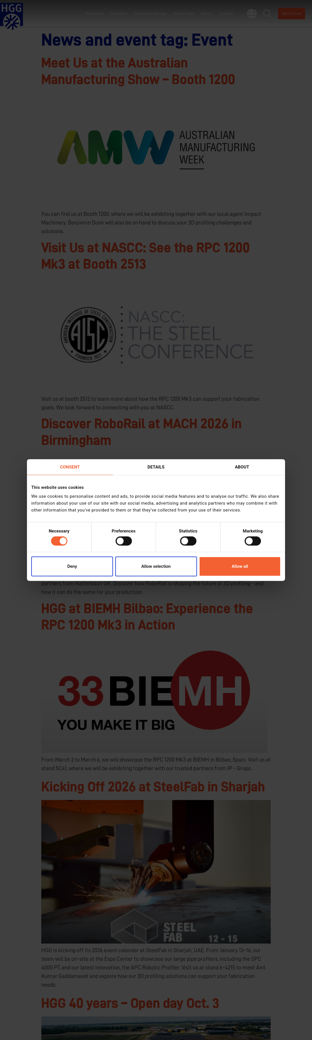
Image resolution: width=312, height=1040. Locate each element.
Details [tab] (155, 466)
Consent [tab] (70, 466)
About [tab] (242, 466)
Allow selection (156, 566)
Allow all (240, 566)
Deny (72, 566)
